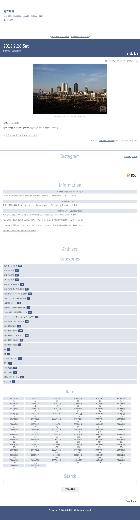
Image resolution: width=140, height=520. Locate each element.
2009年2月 (121, 424)
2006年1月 (14, 460)
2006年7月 (14, 455)
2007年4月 (78, 445)
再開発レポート (12, 303)
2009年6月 (35, 424)
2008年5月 (57, 434)
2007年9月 (99, 439)
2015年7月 (35, 398)
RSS (132, 175)
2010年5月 (57, 414)
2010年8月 (121, 409)
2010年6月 (35, 414)
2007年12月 (35, 439)
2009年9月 (99, 419)
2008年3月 (99, 434)
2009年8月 (121, 419)
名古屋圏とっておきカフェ (16, 335)
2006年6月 (35, 455)
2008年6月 (35, 434)
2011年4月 (14, 409)
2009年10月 (78, 419)
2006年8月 (121, 450)
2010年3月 (99, 414)
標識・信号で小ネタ (14, 377)
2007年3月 (99, 445)
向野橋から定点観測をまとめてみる (21, 135)
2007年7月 (14, 445)
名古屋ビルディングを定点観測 (18, 293)
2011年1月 (35, 409)
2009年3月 (99, 424)
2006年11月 (56, 450)
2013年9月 (78, 404)
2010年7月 (14, 414)
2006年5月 (57, 455)
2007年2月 (121, 445)
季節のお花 (10, 368)
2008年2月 (121, 434)
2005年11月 (56, 460)
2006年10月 (78, 450)
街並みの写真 (11, 275)
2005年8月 (121, 460)
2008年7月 (14, 434)
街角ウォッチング (13, 266)
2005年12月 (35, 460)
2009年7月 (14, 424)
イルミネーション (13, 358)
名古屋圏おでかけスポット (16, 321)
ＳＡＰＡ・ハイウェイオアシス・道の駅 (21, 317)
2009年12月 (35, 419)
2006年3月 (99, 455)
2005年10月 (78, 460)
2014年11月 (56, 404)
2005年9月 (99, 460)
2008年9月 (99, 429)
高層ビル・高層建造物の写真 (17, 307)
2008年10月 (78, 429)
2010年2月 (121, 414)
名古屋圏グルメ (12, 326)
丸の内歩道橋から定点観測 (16, 289)
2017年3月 (14, 398)
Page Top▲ (131, 501)
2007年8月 (121, 439)
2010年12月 (56, 409)
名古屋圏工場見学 (12, 344)
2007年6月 (35, 445)
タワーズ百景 (11, 279)
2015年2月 (14, 404)
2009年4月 (78, 424)
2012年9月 (99, 404)
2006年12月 (35, 450)
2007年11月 (56, 439)
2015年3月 (121, 398)
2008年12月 (35, 429)
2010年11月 (78, 409)
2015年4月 (99, 398)
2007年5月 (57, 445)
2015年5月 (78, 398)
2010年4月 (78, 414)
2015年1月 (35, 404)
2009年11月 (56, 419)
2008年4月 (78, 434)
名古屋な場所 (11, 270)
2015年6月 (57, 398)
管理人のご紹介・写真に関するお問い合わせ (19, 230)
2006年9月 (99, 450)
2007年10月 (78, 439)
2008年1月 (14, 439)
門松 (8, 363)
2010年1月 (14, 419)
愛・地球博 (10, 372)
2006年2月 (121, 455)
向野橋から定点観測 (60, 36)
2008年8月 (121, 429)
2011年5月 (121, 404)
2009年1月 (14, 429)
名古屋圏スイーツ (13, 330)
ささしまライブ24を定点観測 (17, 298)
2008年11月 (56, 429)
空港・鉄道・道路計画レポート (18, 312)
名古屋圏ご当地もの (13, 340)
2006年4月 (78, 455)
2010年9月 (99, 409)
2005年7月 (14, 465)
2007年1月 (14, 450)
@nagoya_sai (130, 156)
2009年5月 (57, 424)
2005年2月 (35, 465)
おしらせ (9, 381)
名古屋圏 (9, 11)
